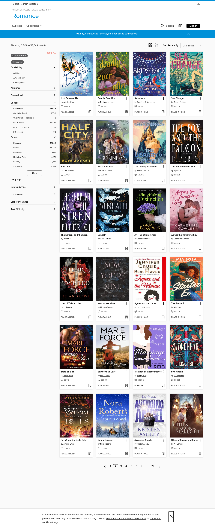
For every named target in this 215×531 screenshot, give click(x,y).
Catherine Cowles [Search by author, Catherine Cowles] (181, 239)
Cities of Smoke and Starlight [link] (185, 440)
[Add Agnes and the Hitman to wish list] (163, 317)
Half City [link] (65, 166)
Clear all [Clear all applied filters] (51, 53)
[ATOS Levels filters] (33, 194)
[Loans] (180, 26)
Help (198, 4)
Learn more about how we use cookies (126, 518)
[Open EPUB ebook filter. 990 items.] (34, 127)
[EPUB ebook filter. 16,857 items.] (34, 122)
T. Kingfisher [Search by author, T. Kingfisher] (179, 375)
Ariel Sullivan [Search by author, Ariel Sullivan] (105, 239)
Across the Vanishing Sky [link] (184, 235)
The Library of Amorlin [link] (145, 166)
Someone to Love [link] (107, 372)
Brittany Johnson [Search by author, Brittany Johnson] (107, 102)
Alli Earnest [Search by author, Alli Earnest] (178, 444)
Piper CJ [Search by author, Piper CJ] (177, 170)
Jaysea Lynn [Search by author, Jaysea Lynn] (68, 444)
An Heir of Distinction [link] (145, 235)
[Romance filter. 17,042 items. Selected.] (34, 143)
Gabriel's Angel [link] (105, 440)
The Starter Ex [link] (178, 303)
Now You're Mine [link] (106, 303)
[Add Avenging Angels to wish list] (163, 454)
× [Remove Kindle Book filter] (13, 55)
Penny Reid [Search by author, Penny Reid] (141, 375)
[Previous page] (105, 466)
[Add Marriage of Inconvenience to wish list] (163, 386)
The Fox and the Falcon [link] (183, 166)
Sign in (193, 26)
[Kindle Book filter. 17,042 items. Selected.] (34, 108)
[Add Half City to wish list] (90, 180)
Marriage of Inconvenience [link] (148, 372)
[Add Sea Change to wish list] (200, 112)
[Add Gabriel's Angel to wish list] (126, 454)
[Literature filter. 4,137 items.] (34, 152)
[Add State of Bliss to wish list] (90, 386)
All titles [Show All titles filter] (16, 73)
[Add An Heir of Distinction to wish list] (163, 249)
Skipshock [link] (139, 98)
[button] (167, 26)
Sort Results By (171, 45)
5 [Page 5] (131, 466)
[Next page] (159, 466)
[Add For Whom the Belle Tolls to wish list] (90, 454)
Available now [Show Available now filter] (19, 78)
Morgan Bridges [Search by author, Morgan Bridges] (106, 307)
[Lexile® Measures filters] (33, 202)
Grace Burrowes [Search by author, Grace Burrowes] (143, 239)
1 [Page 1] (110, 466)
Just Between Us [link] (69, 98)
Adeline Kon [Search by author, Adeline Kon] (68, 102)
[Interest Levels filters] (33, 187)
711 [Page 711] (153, 466)
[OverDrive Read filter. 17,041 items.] (34, 113)
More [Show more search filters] (34, 173)
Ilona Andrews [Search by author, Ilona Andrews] (106, 170)
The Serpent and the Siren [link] (74, 235)
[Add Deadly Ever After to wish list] (126, 112)
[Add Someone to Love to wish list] (126, 386)
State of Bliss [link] (67, 372)
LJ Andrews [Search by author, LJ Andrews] (68, 307)
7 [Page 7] (141, 466)
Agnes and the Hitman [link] (145, 303)
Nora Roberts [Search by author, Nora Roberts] (105, 444)
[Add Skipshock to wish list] (163, 112)
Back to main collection (25, 4)
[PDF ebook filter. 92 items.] (34, 132)
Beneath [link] (102, 235)
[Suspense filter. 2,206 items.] (34, 166)
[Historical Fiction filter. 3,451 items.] (34, 157)
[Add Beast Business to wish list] (126, 180)
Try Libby (79, 33)
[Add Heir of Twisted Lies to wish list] (90, 317)
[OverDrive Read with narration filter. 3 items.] (34, 118)
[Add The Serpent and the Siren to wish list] (90, 249)
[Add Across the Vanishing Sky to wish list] (200, 249)
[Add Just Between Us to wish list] (90, 112)
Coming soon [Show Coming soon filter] (18, 83)
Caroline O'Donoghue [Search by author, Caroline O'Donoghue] (146, 102)
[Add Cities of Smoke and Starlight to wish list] (200, 454)
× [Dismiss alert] (188, 34)
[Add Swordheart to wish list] (200, 386)
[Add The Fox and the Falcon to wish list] (200, 180)
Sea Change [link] (177, 98)
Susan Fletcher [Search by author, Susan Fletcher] (180, 102)
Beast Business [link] (105, 166)
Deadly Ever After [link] (107, 98)
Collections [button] (34, 26)
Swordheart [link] (177, 372)
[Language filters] (33, 179)
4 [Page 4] (126, 466)
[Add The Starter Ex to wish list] (200, 317)
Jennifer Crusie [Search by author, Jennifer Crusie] (143, 307)
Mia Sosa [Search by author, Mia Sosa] (178, 307)
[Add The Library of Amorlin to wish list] (163, 180)
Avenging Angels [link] (143, 440)
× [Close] (171, 517)
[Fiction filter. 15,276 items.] (34, 147)
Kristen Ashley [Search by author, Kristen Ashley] (143, 444)
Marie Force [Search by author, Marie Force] (68, 375)
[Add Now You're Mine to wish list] (126, 317)
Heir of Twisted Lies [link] (71, 303)
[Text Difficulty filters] (33, 209)
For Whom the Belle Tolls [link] (73, 440)
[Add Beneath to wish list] (126, 249)
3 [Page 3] (121, 466)
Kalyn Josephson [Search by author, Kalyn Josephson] (144, 170)
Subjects (17, 26)
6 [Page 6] (136, 466)
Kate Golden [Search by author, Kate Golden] (68, 170)
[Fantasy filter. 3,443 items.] (34, 161)
